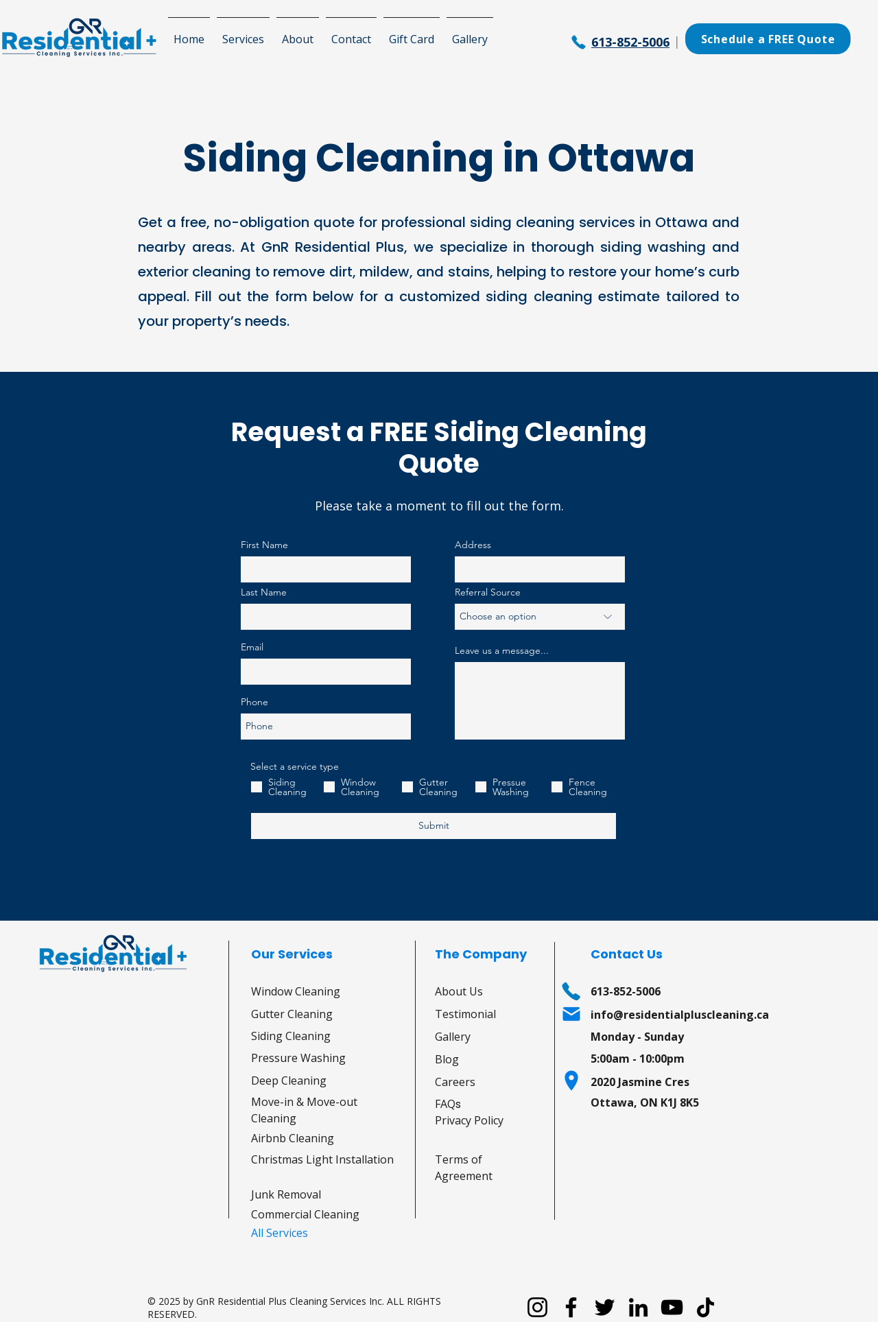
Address (473, 545)
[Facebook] (571, 1307)
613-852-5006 (630, 42)
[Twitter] (604, 1307)
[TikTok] (705, 1307)
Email (252, 647)
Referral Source (488, 592)
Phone (254, 702)
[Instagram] (537, 1307)
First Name (264, 545)
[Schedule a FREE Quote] (768, 38)
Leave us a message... (502, 650)
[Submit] (433, 826)
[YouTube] (671, 1307)
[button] (243, 33)
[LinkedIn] (638, 1307)
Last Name (264, 592)
